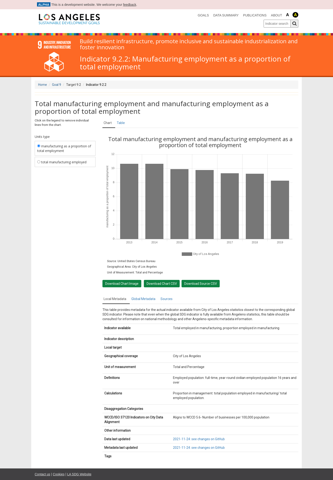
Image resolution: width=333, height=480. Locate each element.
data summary (226, 15)
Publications (255, 15)
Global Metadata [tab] (143, 299)
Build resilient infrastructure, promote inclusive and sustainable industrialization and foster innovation (189, 44)
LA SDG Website (79, 474)
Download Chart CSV (162, 283)
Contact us (42, 474)
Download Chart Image (122, 283)
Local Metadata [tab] (115, 299)
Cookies (59, 474)
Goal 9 (56, 85)
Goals (203, 15)
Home (42, 85)
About (276, 15)
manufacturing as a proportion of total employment (64, 148)
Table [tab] (121, 123)
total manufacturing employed (61, 162)
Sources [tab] (166, 299)
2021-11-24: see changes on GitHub (199, 439)
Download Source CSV (200, 283)
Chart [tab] (108, 123)
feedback (129, 4)
